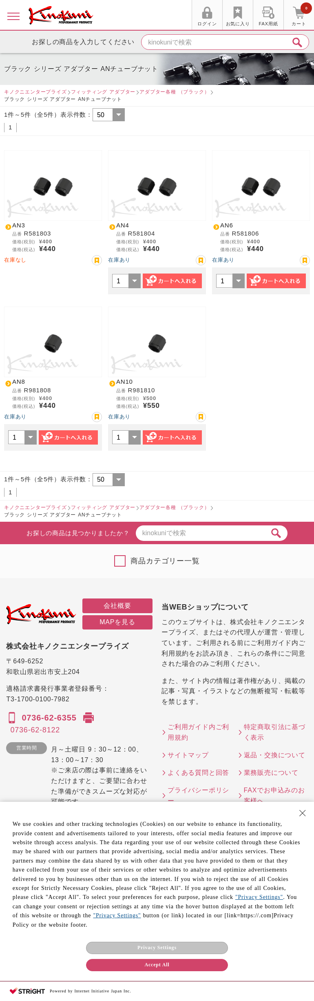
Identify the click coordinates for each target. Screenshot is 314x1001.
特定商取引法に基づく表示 (274, 732)
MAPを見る (117, 621)
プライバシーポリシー (198, 795)
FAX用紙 (268, 23)
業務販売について (271, 772)
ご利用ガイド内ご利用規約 (198, 732)
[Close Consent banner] (303, 813)
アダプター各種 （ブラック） (174, 92)
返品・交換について (274, 755)
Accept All (156, 965)
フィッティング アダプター (103, 92)
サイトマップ (188, 755)
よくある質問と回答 (198, 772)
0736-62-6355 (49, 717)
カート (302, 16)
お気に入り (238, 23)
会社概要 (117, 605)
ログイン (207, 23)
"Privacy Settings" (259, 897)
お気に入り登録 (97, 260)
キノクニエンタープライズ (35, 92)
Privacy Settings (157, 947)
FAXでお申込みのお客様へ (274, 795)
